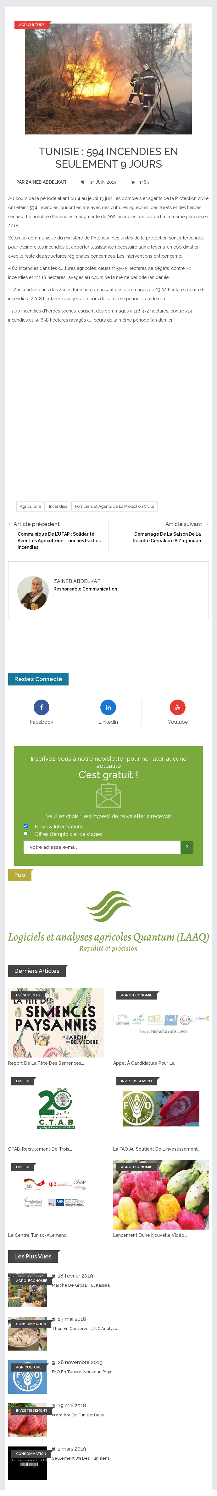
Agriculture (30, 506)
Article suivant (187, 524)
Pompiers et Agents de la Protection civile (114, 506)
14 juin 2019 (98, 182)
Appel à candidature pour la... (145, 1063)
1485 (140, 182)
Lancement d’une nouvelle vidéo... (150, 1235)
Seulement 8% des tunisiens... (82, 1458)
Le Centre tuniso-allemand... (39, 1235)
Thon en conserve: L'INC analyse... (86, 1328)
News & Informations (59, 827)
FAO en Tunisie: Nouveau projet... (84, 1371)
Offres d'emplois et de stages (68, 834)
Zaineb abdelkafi (41, 182)
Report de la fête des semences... (46, 1063)
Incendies (58, 506)
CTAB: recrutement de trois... (40, 1149)
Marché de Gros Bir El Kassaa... (82, 1285)
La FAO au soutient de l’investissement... (157, 1149)
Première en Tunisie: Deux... (79, 1415)
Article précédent (34, 524)
